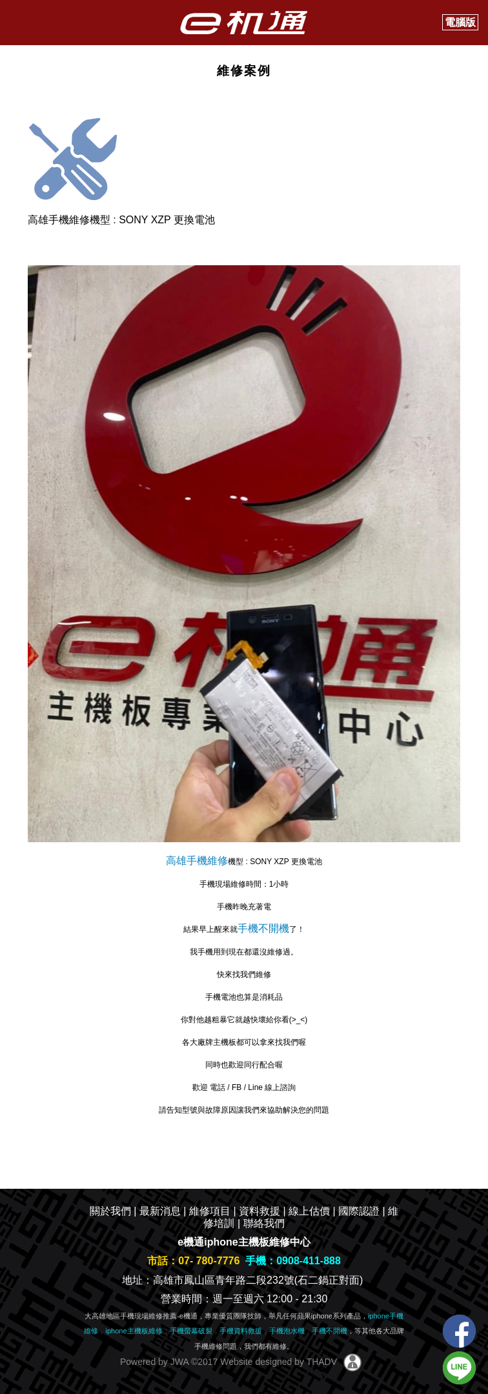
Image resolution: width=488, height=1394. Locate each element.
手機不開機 (263, 928)
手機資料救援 (240, 1331)
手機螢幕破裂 (191, 1331)
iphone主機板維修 (133, 1331)
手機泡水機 (287, 1331)
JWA (178, 1362)
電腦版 (460, 22)
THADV (322, 1362)
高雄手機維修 (197, 860)
